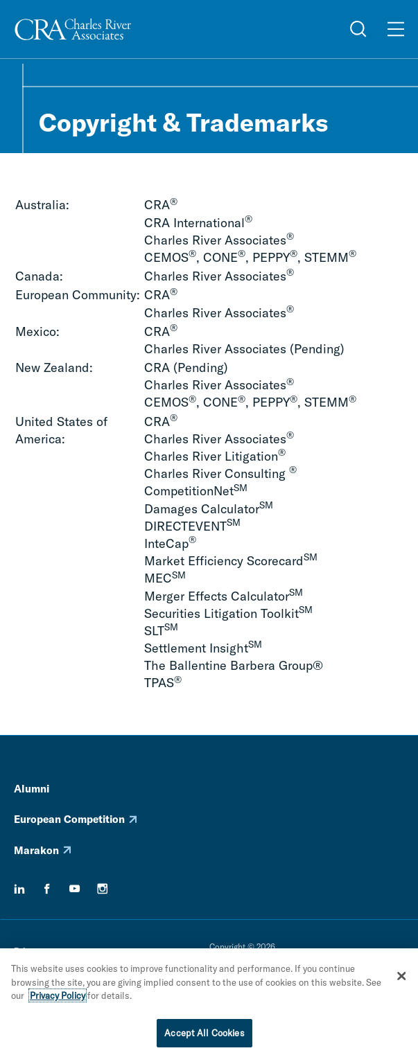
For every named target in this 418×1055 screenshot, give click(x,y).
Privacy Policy (57, 998)
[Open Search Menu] (358, 29)
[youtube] (74, 889)
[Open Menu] (395, 29)
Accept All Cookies (204, 1036)
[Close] (402, 979)
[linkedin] (19, 889)
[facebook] (47, 889)
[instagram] (102, 889)
